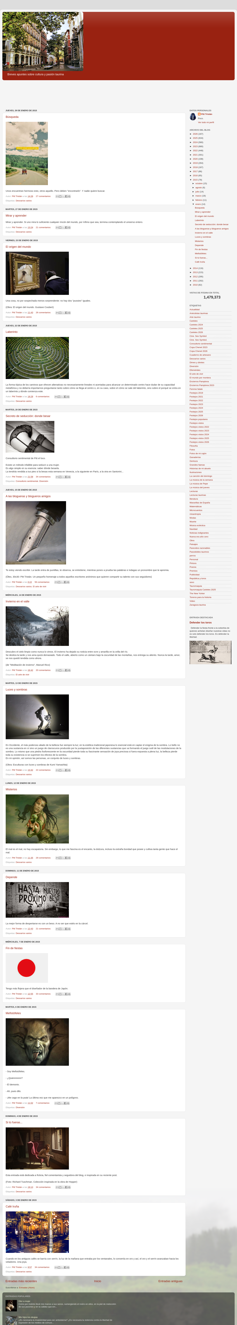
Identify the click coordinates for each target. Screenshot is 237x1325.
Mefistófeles (13, 1013)
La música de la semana (201, 480)
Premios (194, 571)
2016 (195, 175)
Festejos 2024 (196, 408)
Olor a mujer (24, 1301)
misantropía (195, 514)
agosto (198, 187)
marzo (198, 196)
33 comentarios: (44, 994)
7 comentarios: (43, 1103)
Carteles (194, 321)
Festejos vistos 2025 (199, 438)
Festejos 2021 (196, 396)
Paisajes (194, 544)
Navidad (194, 529)
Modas (193, 518)
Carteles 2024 (196, 324)
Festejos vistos (197, 423)
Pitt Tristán (206, 114)
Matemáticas (196, 506)
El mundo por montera (200, 377)
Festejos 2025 (196, 412)
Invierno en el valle (17, 601)
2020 (195, 159)
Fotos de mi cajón (198, 453)
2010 (195, 285)
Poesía (193, 567)
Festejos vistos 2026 (199, 442)
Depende (11, 877)
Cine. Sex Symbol (198, 336)
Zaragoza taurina (198, 605)
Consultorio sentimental (27, 481)
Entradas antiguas (170, 1281)
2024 (195, 142)
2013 (195, 272)
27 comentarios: (44, 196)
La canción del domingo (201, 476)
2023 (195, 146)
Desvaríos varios (24, 200)
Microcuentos (196, 510)
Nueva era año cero (199, 536)
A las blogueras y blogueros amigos (28, 496)
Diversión (43, 481)
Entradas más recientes (21, 1281)
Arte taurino (195, 317)
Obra (192, 540)
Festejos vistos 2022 (199, 427)
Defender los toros (201, 622)
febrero (199, 200)
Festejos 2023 (196, 404)
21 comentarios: (44, 227)
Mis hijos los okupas (28, 1317)
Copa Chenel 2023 (198, 347)
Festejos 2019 (196, 393)
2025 (195, 138)
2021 (195, 155)
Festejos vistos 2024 (199, 434)
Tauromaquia (196, 586)
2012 (195, 276)
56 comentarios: (42, 582)
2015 (195, 180)
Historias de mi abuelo (200, 468)
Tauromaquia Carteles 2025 (203, 589)
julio (197, 191)
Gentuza (194, 461)
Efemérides (195, 370)
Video (192, 601)
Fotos (192, 449)
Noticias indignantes (199, 533)
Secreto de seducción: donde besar (28, 416)
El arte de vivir (39, 586)
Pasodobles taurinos (199, 552)
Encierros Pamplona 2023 (202, 385)
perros (193, 555)
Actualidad (195, 309)
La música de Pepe (199, 483)
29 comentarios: (44, 858)
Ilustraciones (196, 472)
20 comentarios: (44, 670)
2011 (195, 281)
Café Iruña (12, 1206)
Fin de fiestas (14, 948)
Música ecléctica (197, 525)
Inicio (97, 1281)
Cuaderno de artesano (200, 355)
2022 (195, 150)
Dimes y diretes (197, 362)
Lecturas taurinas (198, 495)
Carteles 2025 (196, 328)
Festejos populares (199, 419)
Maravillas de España (200, 502)
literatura (194, 499)
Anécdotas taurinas (199, 313)
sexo (192, 582)
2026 (195, 134)
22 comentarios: (44, 770)
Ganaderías (195, 457)
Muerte (193, 521)
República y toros (198, 578)
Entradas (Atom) (27, 1287)
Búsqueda (12, 116)
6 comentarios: (43, 396)
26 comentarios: (44, 312)
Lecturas (194, 491)
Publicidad (194, 574)
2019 (195, 163)
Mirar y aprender (16, 215)
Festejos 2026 (196, 415)
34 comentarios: (44, 477)
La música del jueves (200, 487)
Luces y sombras (16, 689)
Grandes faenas (197, 465)
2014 (195, 268)
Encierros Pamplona (199, 381)
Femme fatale (196, 389)
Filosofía (194, 446)
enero (198, 204)
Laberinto (12, 331)
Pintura (193, 563)
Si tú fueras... (14, 1122)
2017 (195, 171)
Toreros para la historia (200, 597)
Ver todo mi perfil (206, 122)
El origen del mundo (18, 246)
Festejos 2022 (196, 400)
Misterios (11, 789)
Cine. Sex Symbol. (198, 340)
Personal (194, 559)
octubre (199, 183)
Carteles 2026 (196, 332)
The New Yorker (197, 593)
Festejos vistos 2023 (199, 430)
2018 (195, 167)
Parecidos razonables (200, 548)
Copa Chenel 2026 (198, 351)
